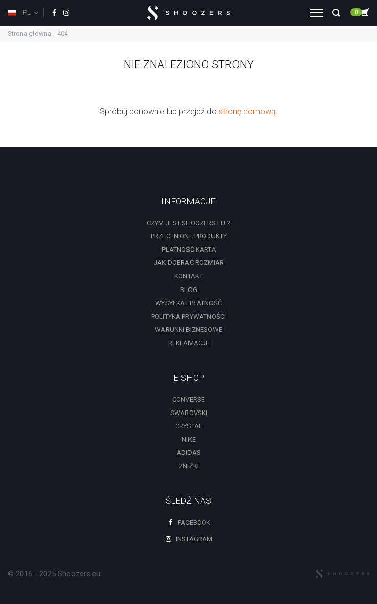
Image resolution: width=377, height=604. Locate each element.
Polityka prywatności (188, 316)
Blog (188, 290)
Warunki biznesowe (188, 329)
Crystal (188, 426)
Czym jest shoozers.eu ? (188, 223)
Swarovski (188, 413)
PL (19, 12)
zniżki (189, 466)
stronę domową (247, 111)
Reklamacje (188, 343)
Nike (189, 439)
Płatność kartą (189, 249)
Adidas (189, 452)
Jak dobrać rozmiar (189, 263)
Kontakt (188, 276)
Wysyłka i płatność (188, 303)
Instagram (188, 539)
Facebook (188, 522)
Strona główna (29, 33)
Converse (188, 399)
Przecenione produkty (189, 236)
